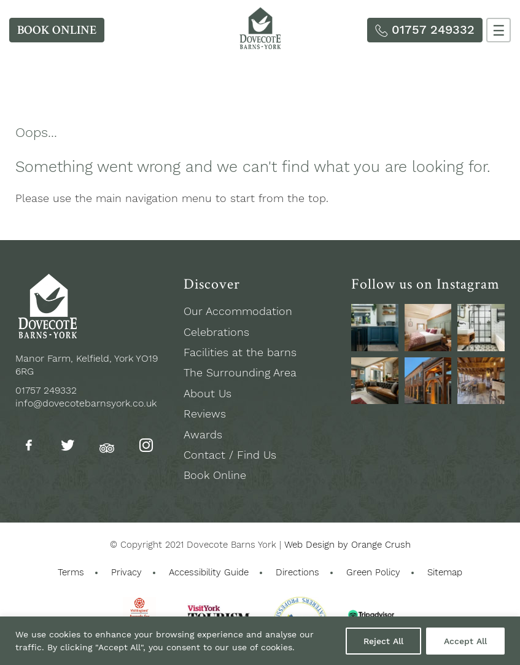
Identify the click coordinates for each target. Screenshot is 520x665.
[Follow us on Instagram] (146, 446)
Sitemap (444, 572)
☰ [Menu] (498, 31)
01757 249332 (46, 390)
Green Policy (373, 572)
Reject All (383, 641)
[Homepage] (260, 45)
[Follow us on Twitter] (67, 446)
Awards (203, 434)
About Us (207, 393)
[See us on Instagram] (374, 327)
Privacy (126, 572)
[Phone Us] (425, 30)
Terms (71, 572)
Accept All (465, 641)
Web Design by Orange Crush (347, 544)
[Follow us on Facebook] (28, 446)
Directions (297, 572)
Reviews (205, 413)
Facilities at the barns (240, 352)
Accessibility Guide (209, 572)
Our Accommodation (238, 311)
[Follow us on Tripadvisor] (107, 445)
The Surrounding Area (240, 372)
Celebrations (216, 331)
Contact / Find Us (230, 454)
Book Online (215, 475)
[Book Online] (56, 30)
